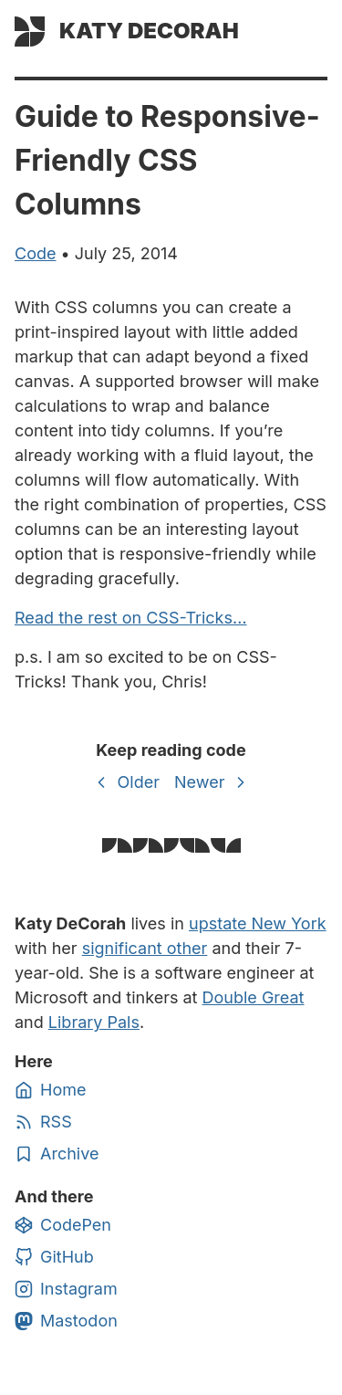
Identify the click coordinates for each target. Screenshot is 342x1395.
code (35, 253)
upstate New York (257, 923)
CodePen (63, 1225)
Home (50, 1090)
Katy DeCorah (149, 30)
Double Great (253, 997)
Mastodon (66, 1321)
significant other (145, 948)
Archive (56, 1154)
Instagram (66, 1289)
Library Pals (94, 1022)
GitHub (54, 1257)
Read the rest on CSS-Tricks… (131, 617)
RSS (43, 1122)
